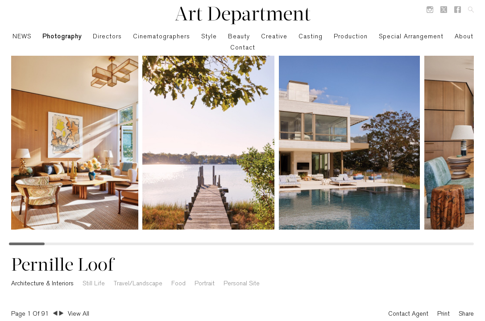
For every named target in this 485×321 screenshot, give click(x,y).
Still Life (94, 283)
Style (209, 36)
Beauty (239, 36)
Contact (242, 48)
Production (351, 36)
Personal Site (242, 283)
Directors (107, 36)
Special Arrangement (411, 36)
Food (178, 283)
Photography (62, 36)
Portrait (205, 283)
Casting (310, 36)
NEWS (21, 36)
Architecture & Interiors (42, 283)
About (464, 36)
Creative (274, 36)
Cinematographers (161, 36)
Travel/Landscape (138, 283)
